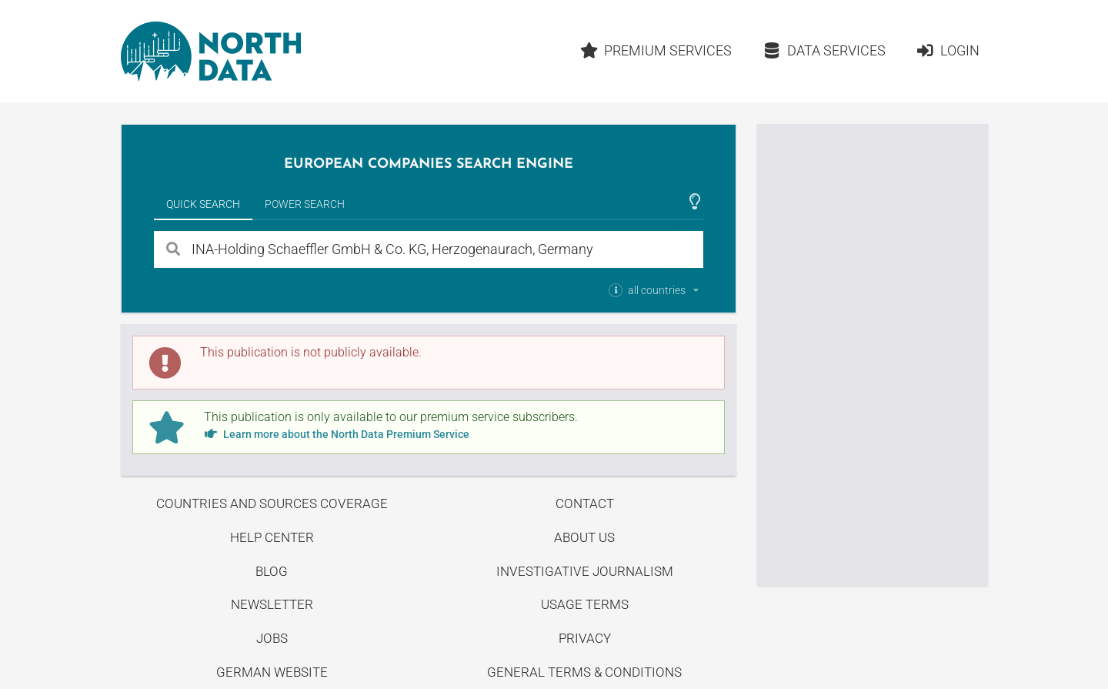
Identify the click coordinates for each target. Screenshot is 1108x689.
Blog (271, 571)
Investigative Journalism (584, 571)
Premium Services (655, 50)
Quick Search (203, 204)
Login (948, 50)
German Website (272, 672)
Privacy (585, 638)
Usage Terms (585, 604)
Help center (272, 537)
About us (584, 537)
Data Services (824, 50)
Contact (585, 503)
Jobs (272, 638)
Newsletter (272, 604)
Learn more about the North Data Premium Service (336, 434)
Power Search (305, 204)
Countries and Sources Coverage (272, 503)
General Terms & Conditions (584, 672)
